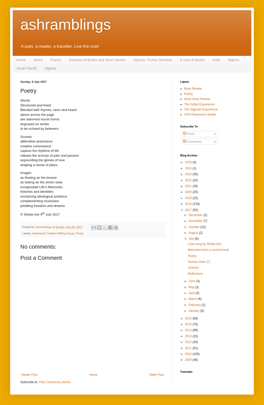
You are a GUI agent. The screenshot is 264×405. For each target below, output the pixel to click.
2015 (189, 324)
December (196, 215)
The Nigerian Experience (201, 109)
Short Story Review (197, 99)
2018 (189, 204)
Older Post (156, 375)
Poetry (80, 233)
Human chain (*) (199, 262)
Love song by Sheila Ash (204, 244)
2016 (189, 318)
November (196, 221)
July (192, 238)
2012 (189, 342)
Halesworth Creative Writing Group (53, 233)
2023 (189, 174)
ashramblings (65, 24)
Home (21, 60)
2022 (189, 180)
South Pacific (26, 68)
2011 (189, 348)
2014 (189, 330)
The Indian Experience (199, 104)
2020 (189, 192)
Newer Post (29, 375)
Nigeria (233, 60)
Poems (55, 60)
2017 (189, 210)
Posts (188, 134)
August (194, 233)
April (192, 293)
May (192, 287)
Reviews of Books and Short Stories (97, 60)
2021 (189, 186)
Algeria (50, 68)
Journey (193, 267)
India (216, 60)
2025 (189, 162)
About (38, 60)
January (194, 311)
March (193, 299)
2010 (189, 354)
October (194, 227)
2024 (189, 168)
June (192, 281)
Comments (192, 141)
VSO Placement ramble (200, 114)
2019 (189, 198)
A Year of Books (192, 60)
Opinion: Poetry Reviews (152, 60)
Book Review (193, 88)
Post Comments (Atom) (55, 382)
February (195, 305)
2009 (189, 360)
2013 (189, 336)
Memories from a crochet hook (208, 250)
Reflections (195, 274)
